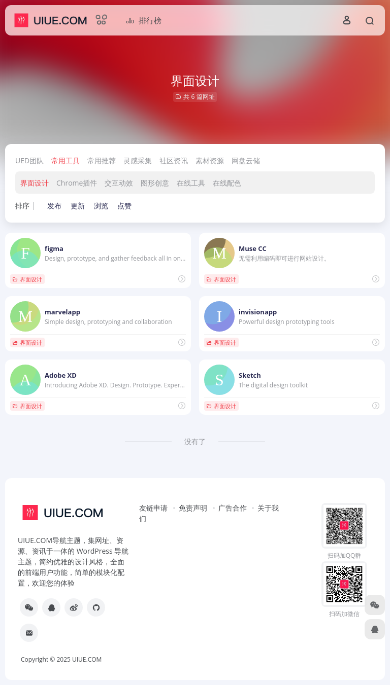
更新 (78, 205)
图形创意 (155, 183)
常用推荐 (101, 160)
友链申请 (153, 508)
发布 (54, 205)
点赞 (124, 205)
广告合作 (232, 508)
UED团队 (29, 160)
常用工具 (65, 160)
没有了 (195, 441)
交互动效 (119, 183)
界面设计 (34, 183)
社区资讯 (173, 160)
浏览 (101, 205)
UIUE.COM (87, 659)
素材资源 (210, 160)
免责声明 (193, 508)
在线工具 (191, 183)
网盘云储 (246, 160)
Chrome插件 (76, 183)
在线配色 (227, 183)
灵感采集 (137, 160)
